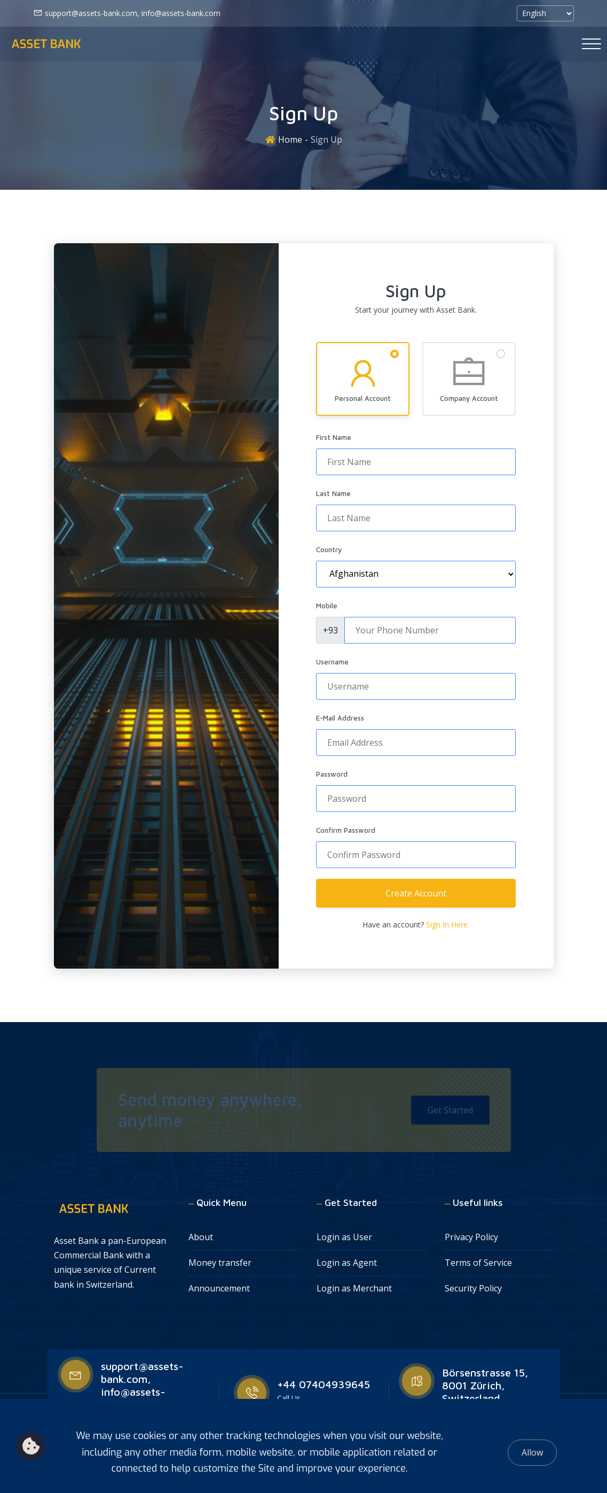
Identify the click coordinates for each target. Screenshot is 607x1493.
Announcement (219, 1288)
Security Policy (473, 1288)
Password (332, 774)
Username (332, 661)
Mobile (326, 605)
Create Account (415, 893)
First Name (333, 437)
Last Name (333, 493)
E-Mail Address (340, 718)
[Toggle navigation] (591, 44)
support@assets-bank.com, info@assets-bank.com (126, 12)
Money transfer (219, 1262)
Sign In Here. (447, 924)
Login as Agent (347, 1262)
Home (290, 139)
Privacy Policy (471, 1237)
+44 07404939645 (323, 1384)
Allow (532, 1452)
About (200, 1237)
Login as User (344, 1237)
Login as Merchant (354, 1288)
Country (329, 549)
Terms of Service (478, 1262)
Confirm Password (345, 830)
